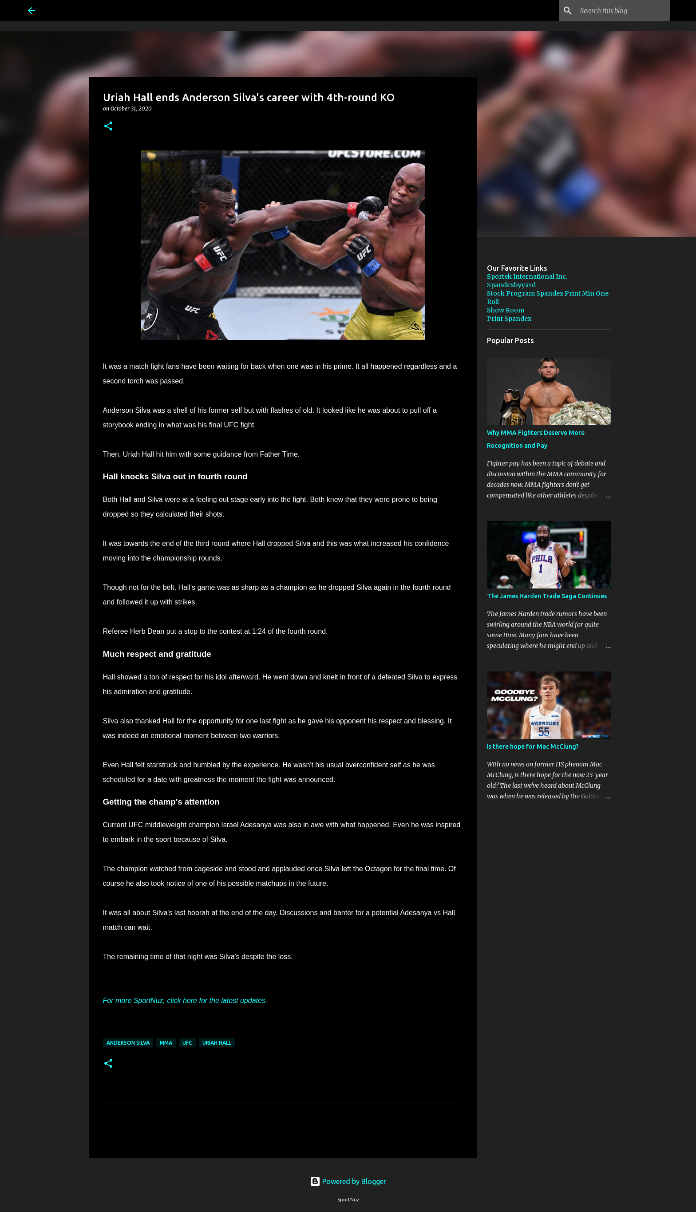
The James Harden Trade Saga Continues (547, 596)
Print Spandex (509, 319)
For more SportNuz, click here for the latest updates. (185, 1000)
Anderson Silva (128, 1043)
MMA (166, 1043)
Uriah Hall (216, 1043)
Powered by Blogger (348, 1181)
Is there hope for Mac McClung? (533, 746)
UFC (187, 1043)
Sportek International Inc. (527, 276)
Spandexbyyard (511, 285)
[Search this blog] (623, 10)
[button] (108, 127)
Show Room (505, 310)
